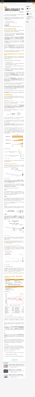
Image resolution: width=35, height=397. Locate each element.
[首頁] (2, 1)
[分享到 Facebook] (21, 12)
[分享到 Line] (20, 12)
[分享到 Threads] (23, 12)
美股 (4, 3)
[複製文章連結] (18, 12)
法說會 (7, 3)
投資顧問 (9, 3)
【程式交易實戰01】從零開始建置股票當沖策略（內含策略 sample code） (13, 26)
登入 (33, 3)
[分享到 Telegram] (22, 12)
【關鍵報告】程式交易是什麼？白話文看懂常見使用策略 (17, 92)
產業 (1, 3)
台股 (2, 3)
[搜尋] (26, 3)
